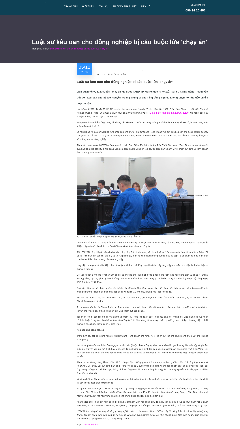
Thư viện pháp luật (125, 6)
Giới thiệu (88, 6)
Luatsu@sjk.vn (198, 5)
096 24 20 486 (196, 10)
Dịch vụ (103, 6)
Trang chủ (71, 6)
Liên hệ (145, 6)
